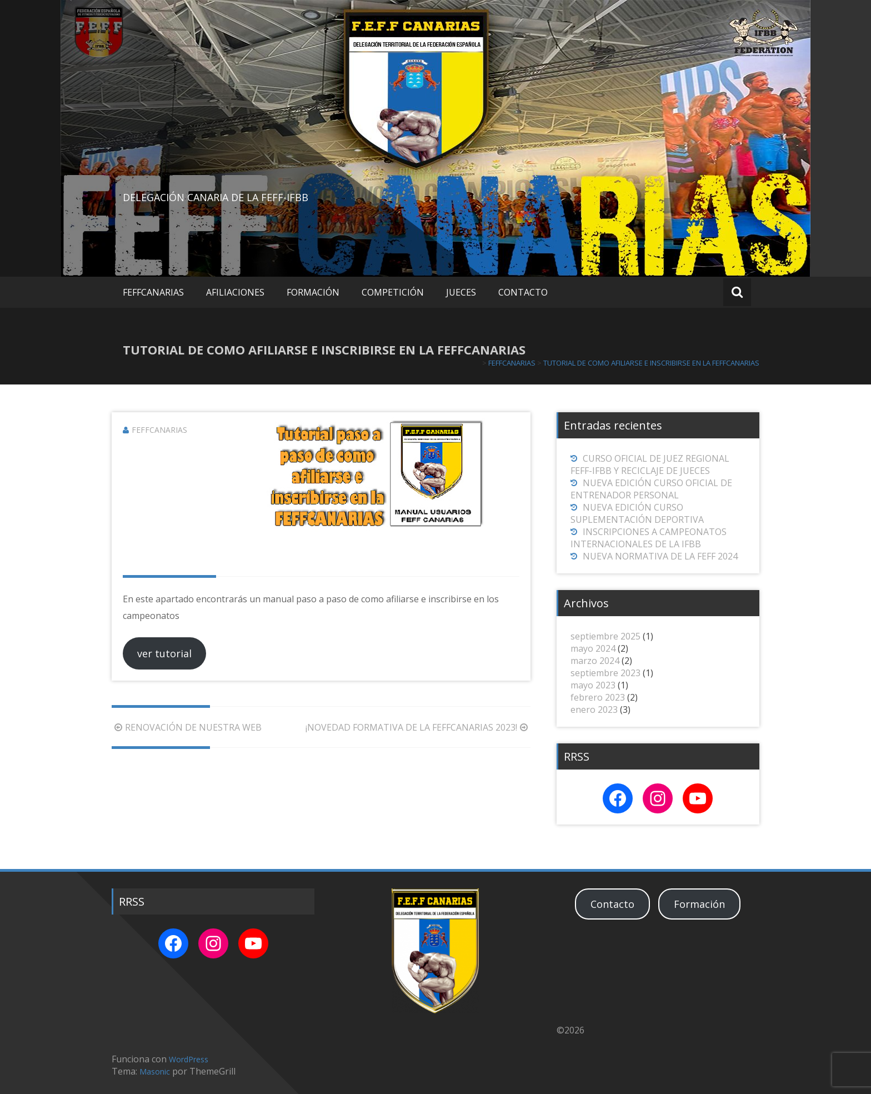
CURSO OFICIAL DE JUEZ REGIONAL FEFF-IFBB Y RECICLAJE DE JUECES (649, 464)
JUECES (461, 292)
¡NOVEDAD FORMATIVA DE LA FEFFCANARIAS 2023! (418, 727)
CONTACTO (523, 292)
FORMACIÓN (313, 292)
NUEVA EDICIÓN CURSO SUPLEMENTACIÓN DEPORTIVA (637, 513)
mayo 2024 (592, 648)
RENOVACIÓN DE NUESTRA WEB (187, 727)
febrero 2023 (597, 697)
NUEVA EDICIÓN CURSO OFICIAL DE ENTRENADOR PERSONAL (651, 489)
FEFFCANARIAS (153, 292)
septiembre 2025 (605, 636)
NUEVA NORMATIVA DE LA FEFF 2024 (660, 556)
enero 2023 (594, 709)
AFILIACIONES (235, 292)
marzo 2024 (594, 661)
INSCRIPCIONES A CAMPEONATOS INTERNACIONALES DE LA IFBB (648, 538)
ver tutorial (164, 653)
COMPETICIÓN (393, 292)
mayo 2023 (592, 685)
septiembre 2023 (605, 673)
